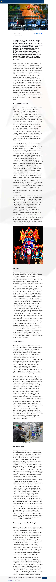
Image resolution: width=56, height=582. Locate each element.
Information (11, 580)
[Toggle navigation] (53, 2)
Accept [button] (44, 578)
